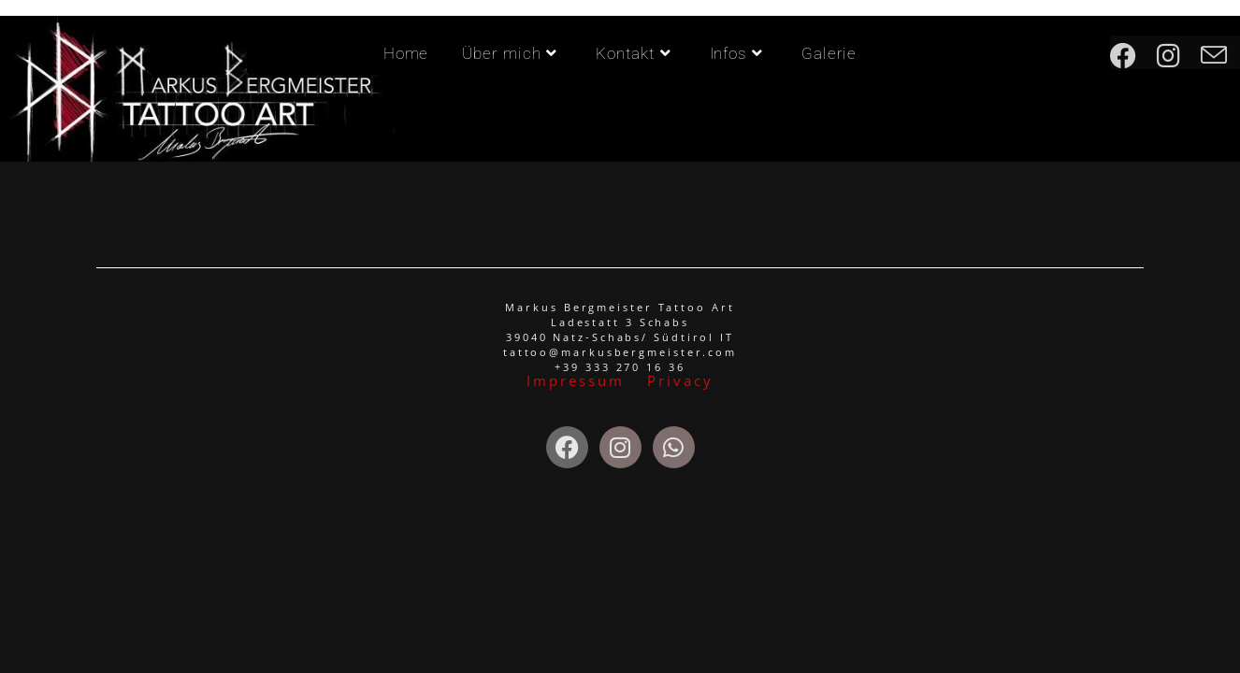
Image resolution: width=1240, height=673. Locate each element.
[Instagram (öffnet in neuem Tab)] (1179, 52)
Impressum (578, 380)
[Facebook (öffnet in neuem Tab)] (1133, 52)
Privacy (680, 380)
